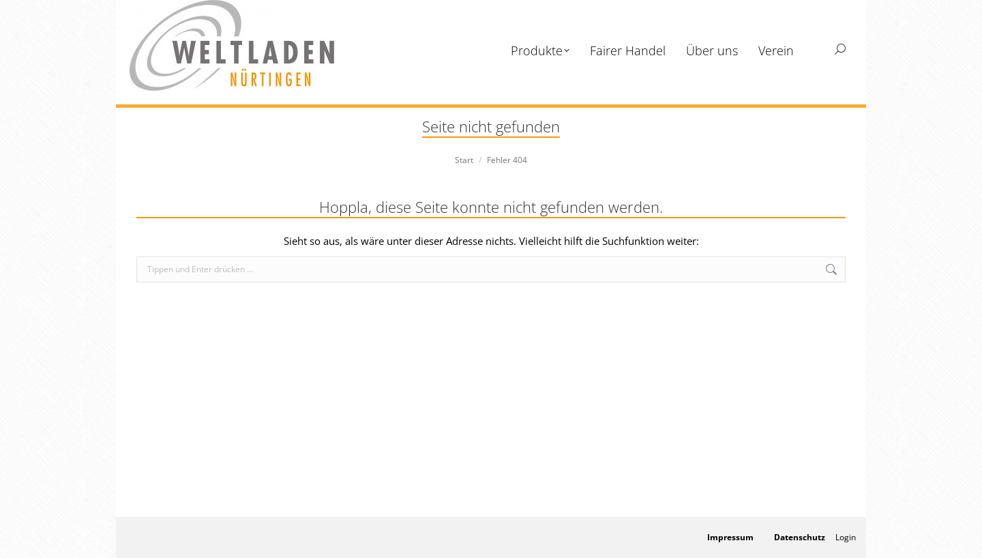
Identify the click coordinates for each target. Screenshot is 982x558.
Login (845, 537)
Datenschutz (799, 537)
